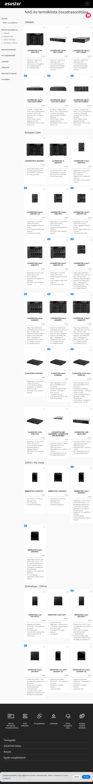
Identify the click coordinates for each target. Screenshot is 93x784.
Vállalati (5, 33)
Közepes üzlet (7, 37)
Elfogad (86, 777)
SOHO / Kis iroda (8, 40)
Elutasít (76, 777)
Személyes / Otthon (9, 43)
